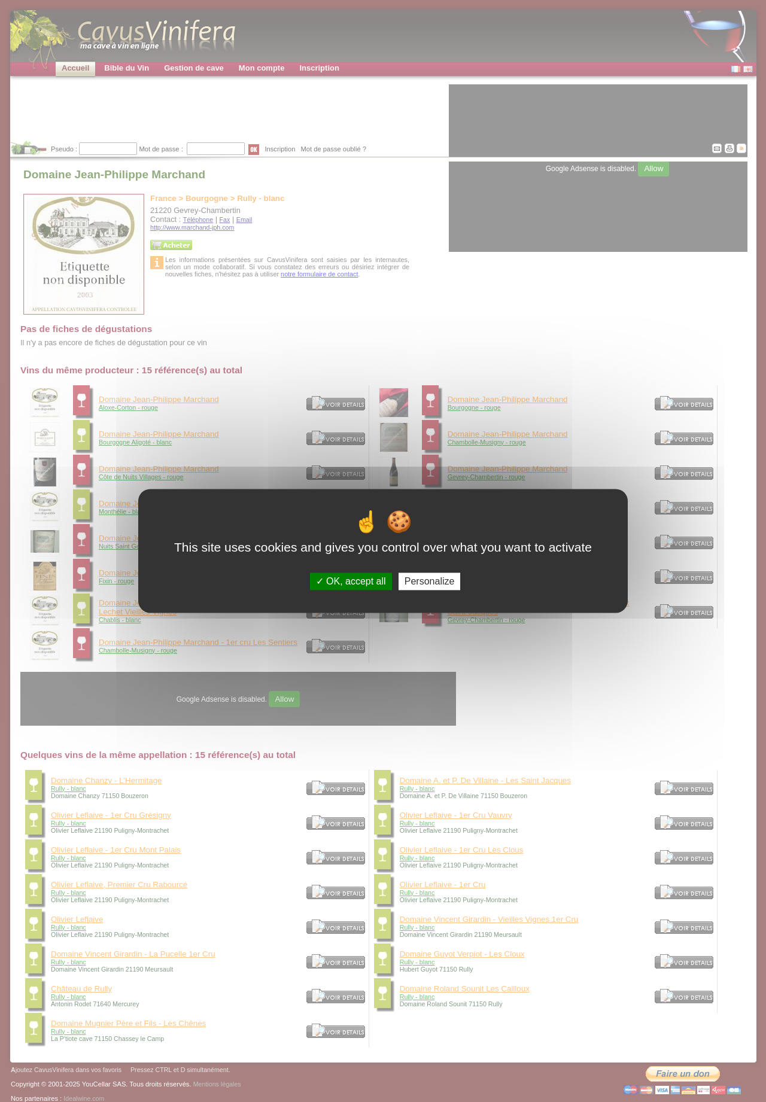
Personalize (430, 581)
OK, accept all (351, 581)
